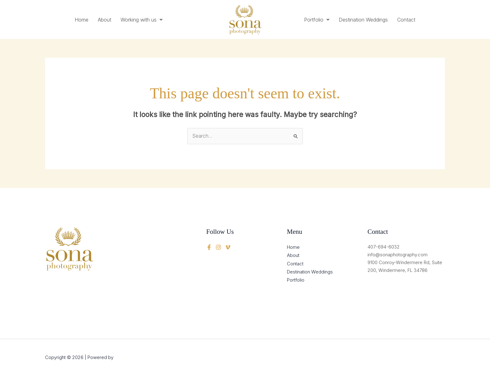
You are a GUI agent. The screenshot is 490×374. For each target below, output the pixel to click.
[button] (141, 19)
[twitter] (218, 247)
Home (81, 20)
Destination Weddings (363, 20)
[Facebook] (209, 247)
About (104, 20)
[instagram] (228, 247)
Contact (406, 20)
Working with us (141, 20)
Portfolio (316, 20)
